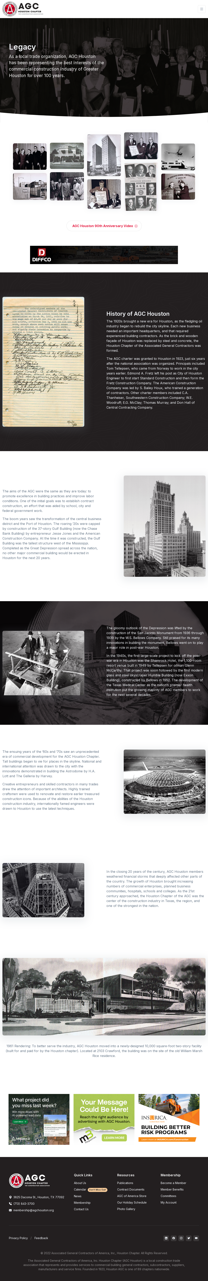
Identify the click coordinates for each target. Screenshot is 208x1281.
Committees (168, 1196)
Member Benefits (172, 1189)
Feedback (41, 1238)
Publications (125, 1183)
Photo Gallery (126, 1209)
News (77, 1196)
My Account (169, 1202)
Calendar (90, 1189)
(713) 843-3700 (22, 1203)
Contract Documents (130, 1189)
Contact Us (81, 1209)
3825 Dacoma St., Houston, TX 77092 (36, 1197)
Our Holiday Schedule (132, 1202)
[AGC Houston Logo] (22, 9)
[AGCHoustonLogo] (29, 1180)
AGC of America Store (131, 1196)
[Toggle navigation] (202, 9)
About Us (80, 1183)
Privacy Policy (18, 1238)
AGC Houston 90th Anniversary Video (105, 226)
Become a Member (173, 1183)
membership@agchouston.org (31, 1210)
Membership (82, 1202)
